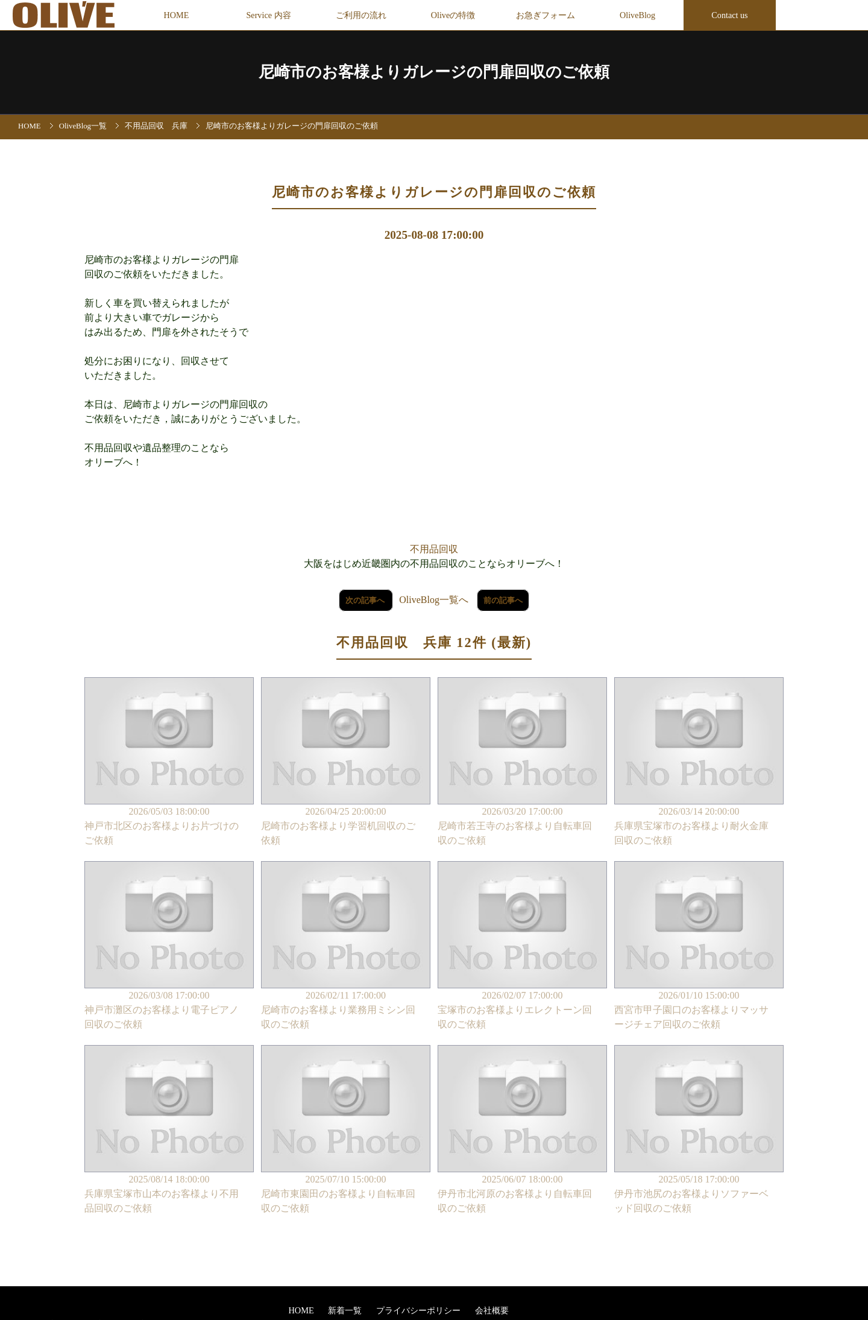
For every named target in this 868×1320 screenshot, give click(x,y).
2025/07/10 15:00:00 (345, 1130)
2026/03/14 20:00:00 (699, 762)
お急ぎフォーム (545, 15)
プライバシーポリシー (419, 1310)
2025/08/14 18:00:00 (169, 1130)
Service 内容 (268, 15)
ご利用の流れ (361, 15)
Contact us (729, 15)
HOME (176, 15)
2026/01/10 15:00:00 (699, 946)
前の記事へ (503, 600)
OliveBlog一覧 (83, 126)
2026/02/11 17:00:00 (345, 946)
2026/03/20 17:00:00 (522, 762)
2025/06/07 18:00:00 (522, 1130)
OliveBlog (637, 15)
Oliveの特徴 (453, 15)
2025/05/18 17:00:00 (699, 1130)
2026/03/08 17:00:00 (169, 946)
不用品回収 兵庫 (156, 126)
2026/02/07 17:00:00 (522, 946)
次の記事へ (365, 600)
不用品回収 (434, 549)
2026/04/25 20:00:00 (345, 762)
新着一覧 (346, 1310)
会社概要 (492, 1310)
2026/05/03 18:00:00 (169, 762)
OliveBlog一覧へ (433, 600)
